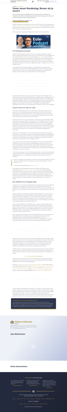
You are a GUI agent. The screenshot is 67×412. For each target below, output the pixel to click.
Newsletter (33, 398)
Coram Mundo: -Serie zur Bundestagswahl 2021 (25, 300)
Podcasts (24, 398)
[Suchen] (52, 1)
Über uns (39, 0)
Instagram (36, 403)
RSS (47, 403)
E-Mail (44, 403)
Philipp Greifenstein (23, 321)
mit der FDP (37, 270)
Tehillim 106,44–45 (17, 385)
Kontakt (43, 398)
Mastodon (24, 325)
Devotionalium (29, 377)
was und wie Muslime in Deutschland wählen (42, 269)
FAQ (21, 398)
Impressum (32, 406)
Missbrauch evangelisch (22, 0)
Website (12, 328)
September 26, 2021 (34, 165)
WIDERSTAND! (38, 398)
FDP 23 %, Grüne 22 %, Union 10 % (29, 170)
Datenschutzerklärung (38, 406)
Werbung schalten (48, 398)
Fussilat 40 (49, 387)
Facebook (40, 403)
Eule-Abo (43, 0)
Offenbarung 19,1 (33, 385)
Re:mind (47, 0)
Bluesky (19, 325)
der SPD (42, 270)
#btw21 (20, 162)
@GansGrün (27, 57)
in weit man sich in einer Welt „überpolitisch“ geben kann (30, 264)
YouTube (32, 403)
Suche (53, 398)
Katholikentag (13, 0)
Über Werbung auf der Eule (46, 34)
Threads (28, 403)
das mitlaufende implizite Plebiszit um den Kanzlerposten (27, 26)
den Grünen (49, 270)
